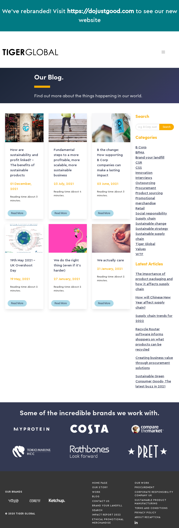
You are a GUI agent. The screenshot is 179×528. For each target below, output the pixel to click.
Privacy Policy (145, 512)
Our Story (100, 487)
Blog (96, 496)
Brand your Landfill (107, 505)
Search (97, 510)
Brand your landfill (149, 157)
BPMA (139, 152)
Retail (140, 208)
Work (96, 492)
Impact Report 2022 (106, 515)
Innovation (143, 172)
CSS (138, 167)
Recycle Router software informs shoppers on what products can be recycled (149, 339)
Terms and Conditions (151, 508)
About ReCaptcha (148, 517)
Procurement (145, 188)
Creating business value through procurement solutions (154, 363)
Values (140, 249)
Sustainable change (150, 223)
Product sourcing (149, 193)
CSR (138, 162)
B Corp (141, 147)
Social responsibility (151, 213)
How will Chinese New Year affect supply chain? (153, 302)
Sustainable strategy (151, 228)
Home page (99, 483)
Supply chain (145, 218)
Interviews (143, 178)
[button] (163, 52)
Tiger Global (145, 244)
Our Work (142, 483)
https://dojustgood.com (100, 11)
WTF (139, 254)
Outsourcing (145, 183)
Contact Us (101, 501)
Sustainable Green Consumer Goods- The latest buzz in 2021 (153, 381)
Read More (17, 213)
